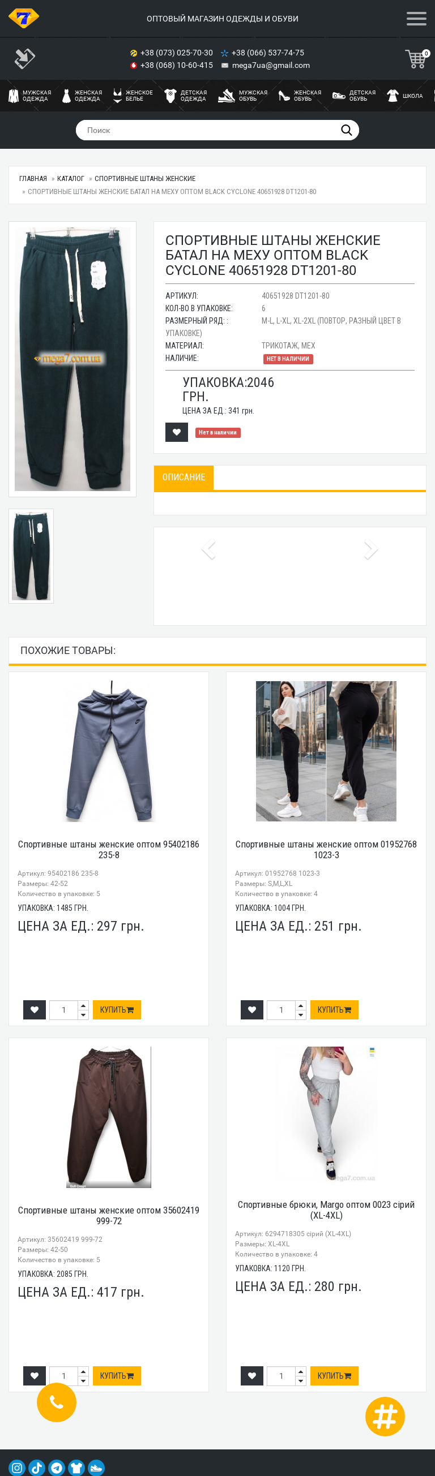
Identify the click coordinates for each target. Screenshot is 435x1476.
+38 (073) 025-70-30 (177, 52)
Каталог (70, 178)
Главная (33, 178)
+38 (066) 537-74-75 (269, 52)
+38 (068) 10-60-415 (177, 65)
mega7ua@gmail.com (271, 65)
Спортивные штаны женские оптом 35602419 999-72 (108, 1215)
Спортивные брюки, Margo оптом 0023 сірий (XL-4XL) (326, 1210)
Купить (117, 1009)
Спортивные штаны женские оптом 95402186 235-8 (108, 849)
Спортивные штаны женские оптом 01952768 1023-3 (326, 849)
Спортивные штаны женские (145, 178)
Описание (184, 477)
